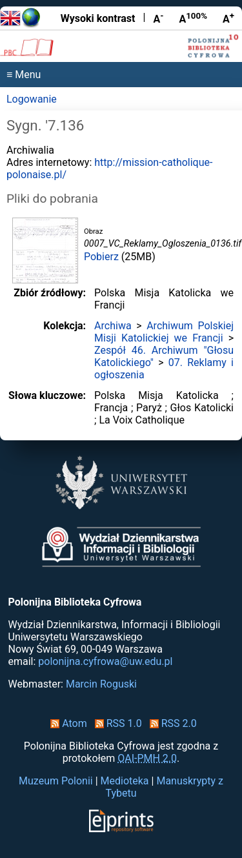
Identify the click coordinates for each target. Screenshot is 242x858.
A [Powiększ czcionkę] (228, 18)
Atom (66, 723)
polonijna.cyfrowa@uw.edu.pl (105, 661)
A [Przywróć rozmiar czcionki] (193, 18)
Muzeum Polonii (56, 781)
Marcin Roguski (101, 684)
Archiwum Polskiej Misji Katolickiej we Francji (164, 332)
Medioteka (125, 781)
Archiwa (113, 326)
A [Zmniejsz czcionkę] (158, 18)
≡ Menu (23, 74)
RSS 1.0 (116, 723)
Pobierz (101, 256)
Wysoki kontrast (98, 18)
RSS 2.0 (171, 723)
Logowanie (31, 99)
